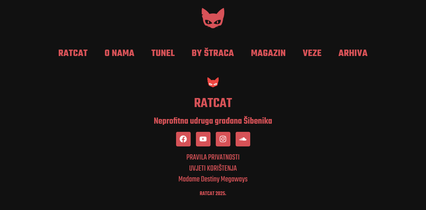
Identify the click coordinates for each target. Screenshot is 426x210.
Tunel (163, 54)
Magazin (268, 54)
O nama (119, 54)
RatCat (73, 54)
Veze (312, 54)
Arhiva (353, 54)
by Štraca (213, 54)
